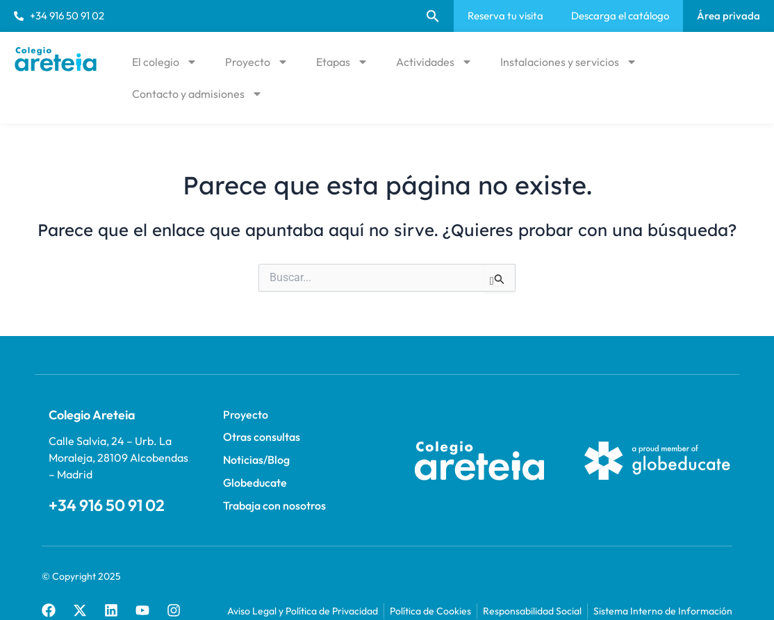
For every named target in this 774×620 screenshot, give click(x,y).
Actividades (434, 61)
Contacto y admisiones (197, 93)
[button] (433, 16)
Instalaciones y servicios (568, 61)
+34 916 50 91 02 (95, 504)
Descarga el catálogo (620, 15)
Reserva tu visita (505, 15)
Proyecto (256, 61)
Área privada (728, 15)
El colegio (164, 61)
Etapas (342, 61)
